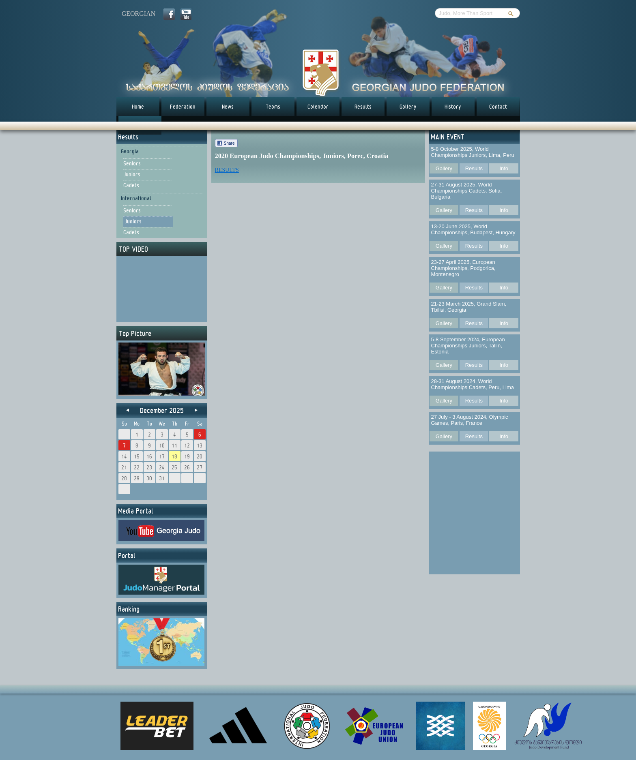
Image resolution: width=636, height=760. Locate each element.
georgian (139, 13)
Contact (498, 106)
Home (138, 106)
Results (363, 106)
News (228, 106)
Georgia (130, 151)
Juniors (131, 174)
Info (503, 168)
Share (229, 143)
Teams (273, 106)
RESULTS (227, 170)
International (136, 198)
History (453, 106)
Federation (183, 106)
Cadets (131, 185)
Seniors (132, 163)
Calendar (318, 106)
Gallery (408, 106)
